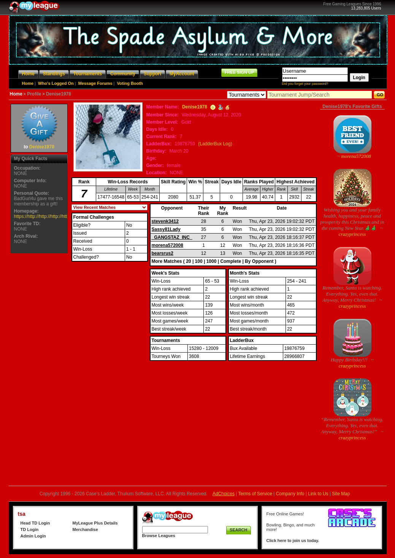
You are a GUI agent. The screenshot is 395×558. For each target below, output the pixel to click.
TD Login (30, 529)
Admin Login (33, 536)
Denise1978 (41, 146)
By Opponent (259, 261)
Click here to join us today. (293, 540)
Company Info (290, 493)
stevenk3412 (165, 221)
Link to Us (318, 493)
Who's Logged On (56, 83)
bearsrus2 (162, 253)
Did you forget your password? (305, 84)
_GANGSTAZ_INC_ (172, 237)
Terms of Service (255, 493)
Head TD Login (35, 523)
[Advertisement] (39, 369)
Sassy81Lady (166, 229)
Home (28, 83)
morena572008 (167, 245)
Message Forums (95, 83)
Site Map (341, 493)
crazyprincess (352, 234)
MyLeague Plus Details (95, 523)
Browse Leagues (158, 535)
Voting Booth (130, 83)
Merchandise (85, 529)
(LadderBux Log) (215, 143)
